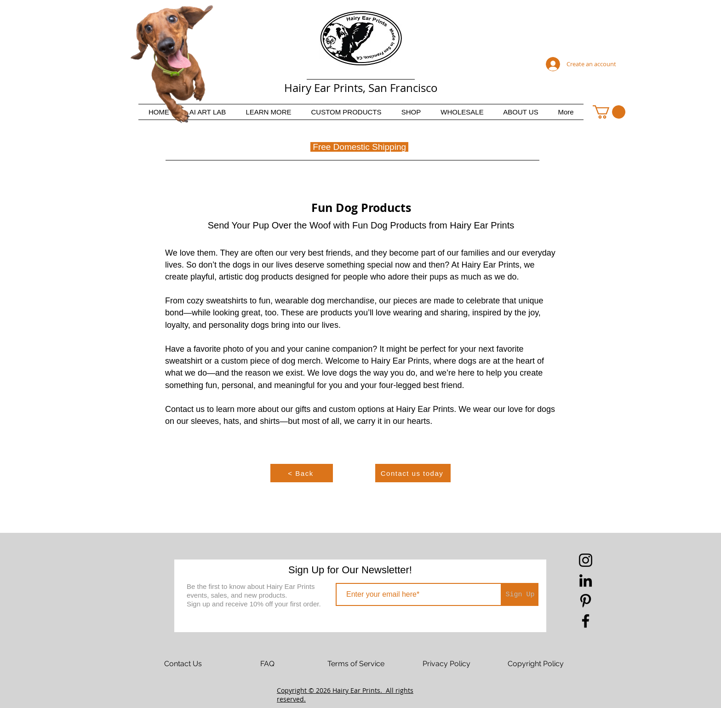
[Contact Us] (183, 664)
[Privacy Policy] (446, 664)
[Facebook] (586, 621)
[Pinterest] (586, 601)
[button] (268, 112)
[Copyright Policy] (536, 664)
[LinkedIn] (586, 580)
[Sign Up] (520, 594)
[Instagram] (586, 560)
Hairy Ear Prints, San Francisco (361, 87)
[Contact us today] (413, 473)
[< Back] (301, 473)
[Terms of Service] (356, 664)
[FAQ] (267, 664)
